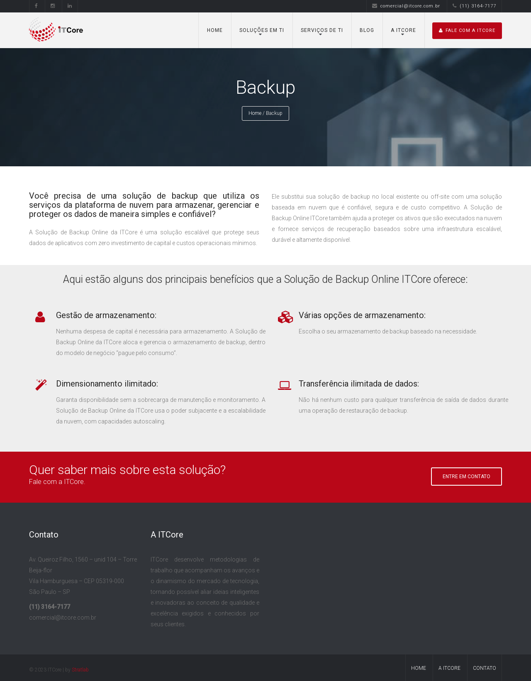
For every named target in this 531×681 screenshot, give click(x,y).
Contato (484, 668)
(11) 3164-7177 (474, 6)
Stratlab (80, 670)
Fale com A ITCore (467, 30)
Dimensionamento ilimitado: (107, 384)
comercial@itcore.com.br (406, 6)
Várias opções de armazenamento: (362, 315)
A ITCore (403, 30)
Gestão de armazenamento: (106, 315)
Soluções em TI (261, 30)
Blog (367, 30)
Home (215, 30)
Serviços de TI (322, 30)
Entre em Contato (466, 476)
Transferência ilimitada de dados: (359, 384)
